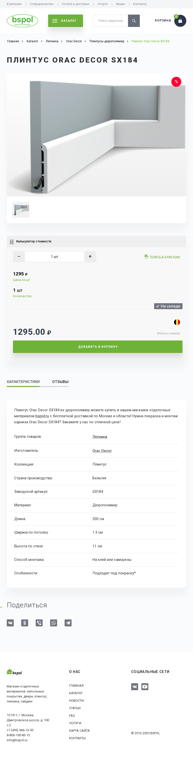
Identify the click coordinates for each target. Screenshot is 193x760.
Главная (76, 685)
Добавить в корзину (98, 346)
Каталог (76, 692)
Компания (14, 4)
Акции (120, 4)
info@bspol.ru (17, 739)
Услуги (102, 4)
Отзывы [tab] (60, 381)
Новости (76, 700)
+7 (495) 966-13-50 (20, 729)
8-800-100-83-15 (18, 734)
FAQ (72, 715)
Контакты (140, 4)
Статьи (75, 707)
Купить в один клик (165, 256)
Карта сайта (79, 730)
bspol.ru (41, 416)
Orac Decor (102, 450)
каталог (64, 21)
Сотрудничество (41, 4)
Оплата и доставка (75, 4)
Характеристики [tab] (23, 381)
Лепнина (100, 436)
